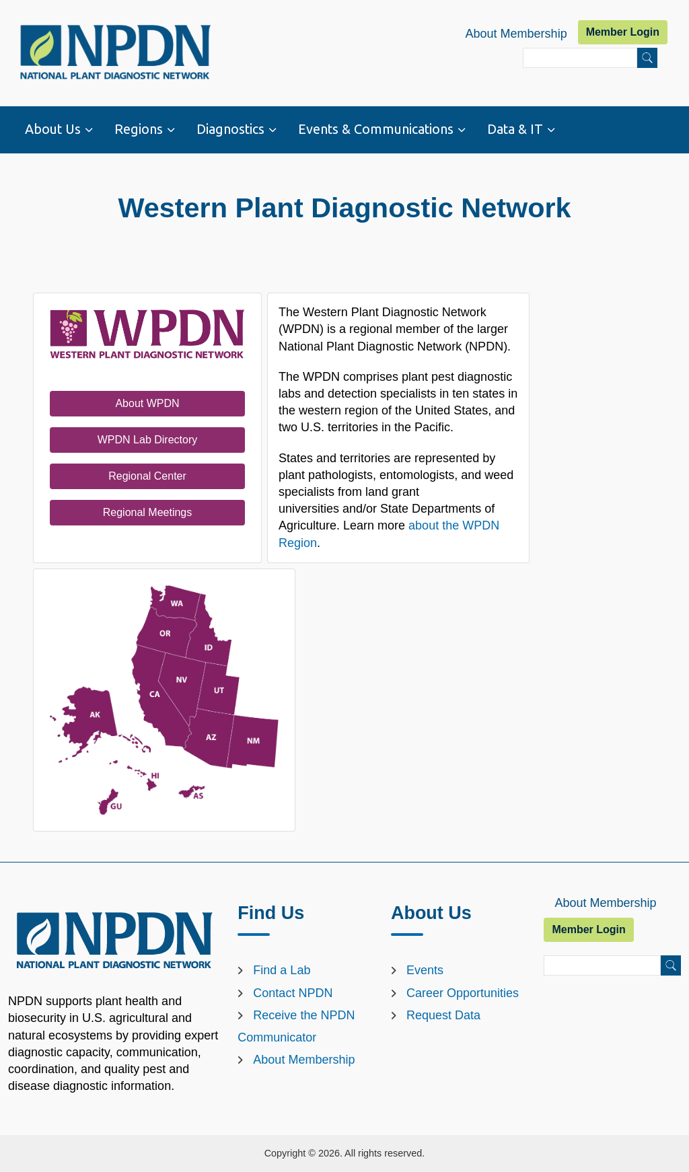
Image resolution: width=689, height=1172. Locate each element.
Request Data (443, 1015)
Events (424, 970)
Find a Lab (281, 970)
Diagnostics (230, 129)
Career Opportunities (462, 993)
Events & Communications (376, 129)
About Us (53, 129)
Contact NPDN (292, 993)
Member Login (622, 32)
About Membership (516, 33)
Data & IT (515, 129)
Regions (138, 129)
